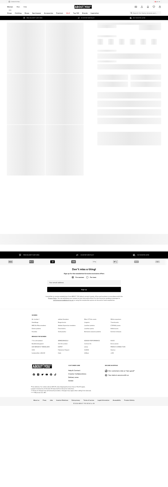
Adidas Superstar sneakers (67, 386)
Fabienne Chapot (63, 411)
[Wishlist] (154, 7)
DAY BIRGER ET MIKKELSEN (41, 408)
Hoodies (34, 392)
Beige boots (62, 383)
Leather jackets (89, 386)
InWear (86, 414)
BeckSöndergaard (37, 404)
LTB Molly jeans (116, 386)
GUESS (86, 411)
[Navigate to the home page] (83, 7)
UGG (33, 411)
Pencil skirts (62, 389)
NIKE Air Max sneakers (39, 386)
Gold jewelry (62, 392)
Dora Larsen (114, 404)
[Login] (142, 7)
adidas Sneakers (63, 380)
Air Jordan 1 (35, 380)
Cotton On (87, 404)
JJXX (112, 414)
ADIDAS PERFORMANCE (92, 401)
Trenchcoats (115, 383)
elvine (86, 408)
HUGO (113, 401)
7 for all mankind (37, 401)
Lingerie (87, 383)
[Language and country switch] (157, 1)
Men (18, 7)
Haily (59, 414)
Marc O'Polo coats (90, 380)
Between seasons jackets (92, 392)
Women (10, 7)
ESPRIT (60, 408)
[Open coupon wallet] (136, 7)
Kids (25, 7)
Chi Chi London (63, 404)
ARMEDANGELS (63, 401)
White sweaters (116, 380)
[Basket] (160, 7)
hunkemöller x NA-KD (38, 414)
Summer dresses (116, 392)
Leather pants (89, 389)
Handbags (35, 383)
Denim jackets (36, 389)
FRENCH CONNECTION (118, 408)
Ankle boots (114, 389)
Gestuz (113, 411)
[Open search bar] (131, 13)
